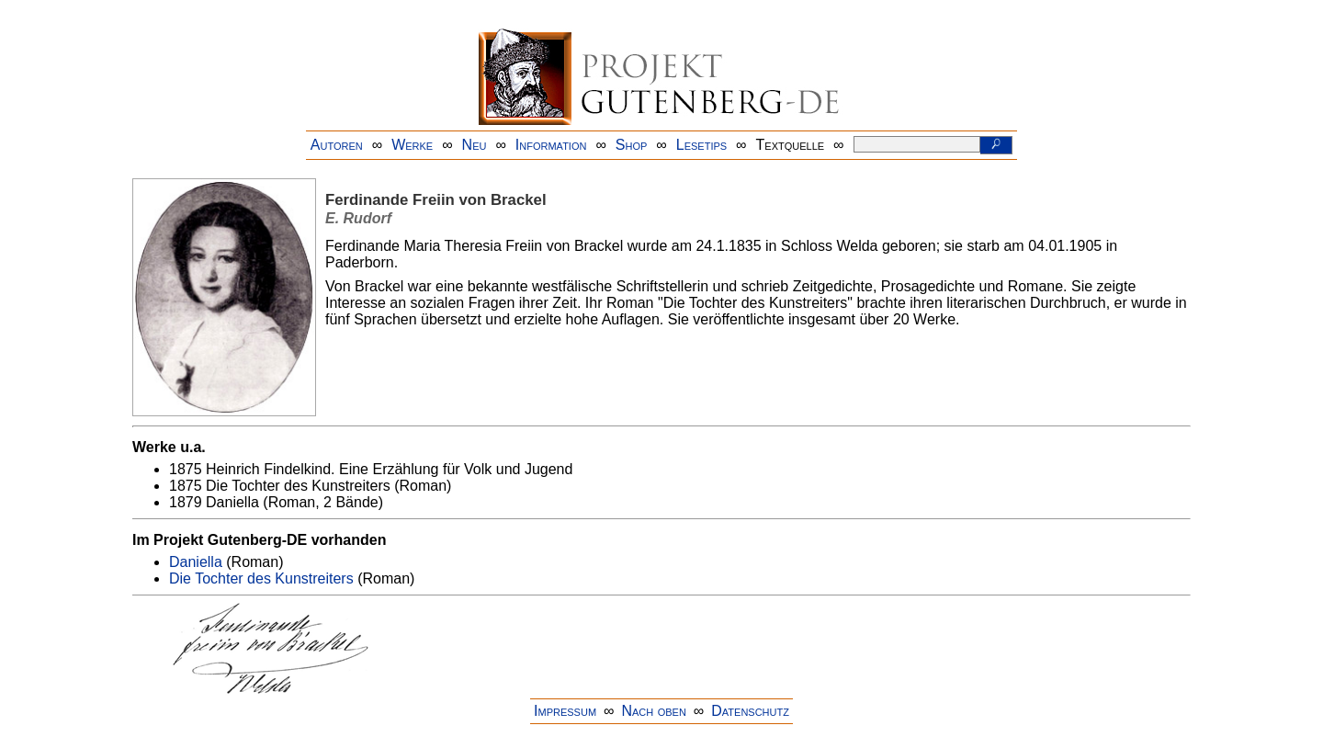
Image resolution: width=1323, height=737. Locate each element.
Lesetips (701, 145)
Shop (632, 145)
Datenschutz (750, 711)
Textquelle (790, 145)
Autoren (337, 145)
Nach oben (653, 711)
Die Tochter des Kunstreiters (261, 578)
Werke (412, 145)
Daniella (195, 562)
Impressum (565, 711)
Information (551, 145)
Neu (474, 145)
